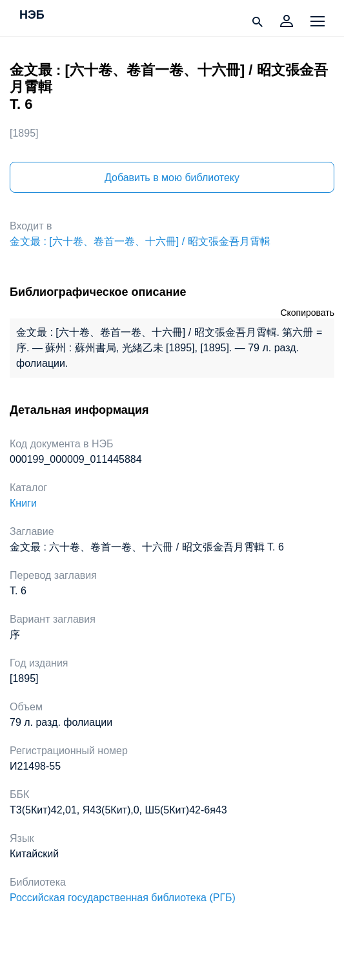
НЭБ (32, 15)
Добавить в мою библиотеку (172, 177)
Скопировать (307, 312)
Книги (23, 503)
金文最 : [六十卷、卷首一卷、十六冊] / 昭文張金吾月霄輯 (140, 241)
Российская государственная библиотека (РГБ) (123, 897)
